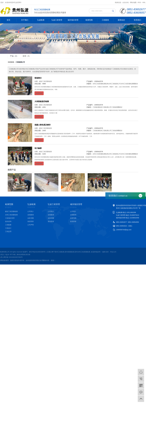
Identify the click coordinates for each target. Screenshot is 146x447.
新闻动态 (121, 20)
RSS (139, 2)
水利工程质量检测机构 (100, 84)
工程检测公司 (106, 107)
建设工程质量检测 (45, 81)
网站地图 (133, 2)
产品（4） (14, 56)
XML (144, 2)
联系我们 (137, 20)
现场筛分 (38, 78)
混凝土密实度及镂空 (42, 125)
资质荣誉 (21, 221)
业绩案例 (21, 215)
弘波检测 (40, 20)
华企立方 (40, 252)
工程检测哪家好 (116, 107)
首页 (8, 20)
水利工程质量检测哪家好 (129, 84)
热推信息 (118, 2)
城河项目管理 (73, 20)
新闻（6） (27, 56)
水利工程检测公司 (114, 84)
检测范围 (89, 20)
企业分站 (125, 2)
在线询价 (39, 93)
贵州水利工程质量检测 (9, 252)
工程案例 (105, 20)
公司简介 (21, 211)
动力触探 (38, 148)
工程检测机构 (97, 107)
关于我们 (24, 20)
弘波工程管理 (56, 20)
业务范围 (21, 218)
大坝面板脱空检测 (41, 101)
